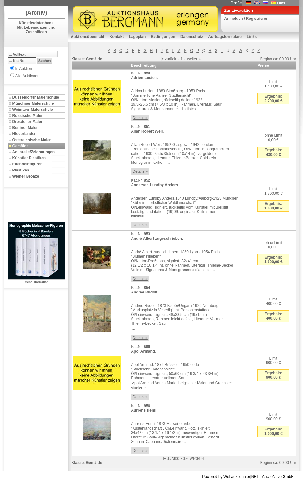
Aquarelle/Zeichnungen (33, 152)
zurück (170, 59)
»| (200, 59)
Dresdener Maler (27, 121)
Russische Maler (27, 115)
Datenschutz (191, 36)
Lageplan (137, 36)
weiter (192, 59)
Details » (140, 118)
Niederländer (24, 134)
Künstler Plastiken (29, 158)
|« (162, 59)
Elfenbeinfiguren (27, 164)
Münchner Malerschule (33, 103)
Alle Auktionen (27, 76)
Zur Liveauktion (238, 10)
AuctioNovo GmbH (278, 477)
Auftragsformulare (225, 36)
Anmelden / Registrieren (246, 18)
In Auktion (23, 68)
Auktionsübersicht (87, 36)
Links (252, 36)
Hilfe (281, 3)
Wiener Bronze (25, 176)
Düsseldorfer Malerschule (35, 97)
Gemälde (20, 146)
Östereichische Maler (31, 140)
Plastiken (20, 170)
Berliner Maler (25, 127)
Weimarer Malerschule (32, 109)
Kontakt (117, 36)
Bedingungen (163, 36)
